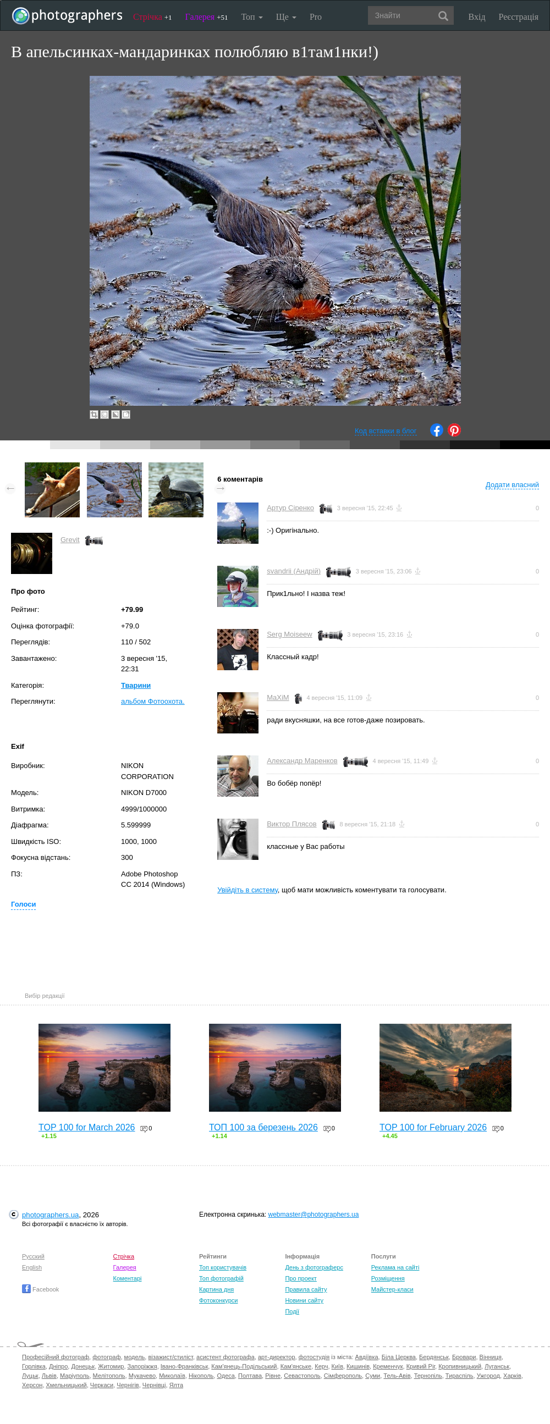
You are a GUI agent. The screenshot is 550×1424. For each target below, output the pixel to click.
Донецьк (83, 1366)
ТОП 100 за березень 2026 (263, 1127)
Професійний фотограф (55, 1357)
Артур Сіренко (290, 508)
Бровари (464, 1357)
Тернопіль (428, 1375)
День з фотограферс (314, 1267)
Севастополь (302, 1375)
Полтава (250, 1375)
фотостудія (314, 1357)
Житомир (111, 1366)
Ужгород (488, 1375)
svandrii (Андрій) (294, 571)
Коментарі (127, 1278)
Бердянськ (434, 1357)
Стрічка (152, 16)
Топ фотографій (221, 1278)
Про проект (300, 1278)
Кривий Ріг (420, 1366)
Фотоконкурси (218, 1300)
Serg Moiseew (289, 634)
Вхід (477, 16)
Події (292, 1311)
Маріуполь (74, 1375)
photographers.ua (50, 1215)
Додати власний (512, 485)
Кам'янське (296, 1366)
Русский (33, 1256)
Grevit (70, 540)
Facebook (40, 1289)
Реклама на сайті (395, 1267)
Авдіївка (366, 1357)
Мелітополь (109, 1375)
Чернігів (128, 1385)
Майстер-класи (392, 1289)
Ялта (176, 1385)
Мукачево (142, 1375)
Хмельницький (66, 1385)
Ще (286, 16)
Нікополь (201, 1375)
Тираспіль (460, 1375)
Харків (512, 1375)
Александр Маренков (302, 761)
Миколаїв (172, 1375)
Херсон (32, 1385)
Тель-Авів (396, 1375)
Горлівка (34, 1366)
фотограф (106, 1357)
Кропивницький (459, 1366)
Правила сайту (306, 1289)
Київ (337, 1366)
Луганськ (497, 1366)
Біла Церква (399, 1357)
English (32, 1267)
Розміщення (388, 1278)
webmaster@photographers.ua (313, 1214)
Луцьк (30, 1375)
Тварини (136, 685)
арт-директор (276, 1357)
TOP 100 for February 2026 (433, 1127)
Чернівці (154, 1385)
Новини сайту (304, 1300)
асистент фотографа (225, 1357)
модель (134, 1357)
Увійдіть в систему (247, 890)
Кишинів (358, 1366)
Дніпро (58, 1366)
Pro (316, 16)
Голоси (23, 904)
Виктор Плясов (291, 824)
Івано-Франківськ (184, 1366)
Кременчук (388, 1366)
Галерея (206, 16)
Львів (49, 1375)
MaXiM (278, 697)
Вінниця (491, 1357)
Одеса (225, 1375)
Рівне (272, 1375)
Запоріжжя (142, 1366)
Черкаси (101, 1385)
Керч (321, 1366)
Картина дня (216, 1289)
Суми (372, 1375)
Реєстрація (518, 16)
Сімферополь (343, 1375)
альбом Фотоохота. (153, 701)
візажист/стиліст (170, 1357)
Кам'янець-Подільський (244, 1366)
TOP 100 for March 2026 (86, 1127)
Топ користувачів (222, 1267)
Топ (251, 16)
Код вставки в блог (386, 431)
